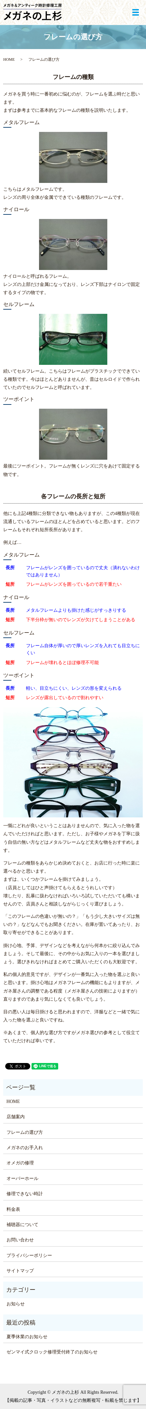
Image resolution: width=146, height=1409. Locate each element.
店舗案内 (16, 1116)
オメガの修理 (20, 1162)
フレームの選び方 (25, 1132)
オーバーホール (22, 1178)
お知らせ (16, 1303)
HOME (9, 59)
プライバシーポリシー (29, 1255)
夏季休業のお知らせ (27, 1336)
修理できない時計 (25, 1193)
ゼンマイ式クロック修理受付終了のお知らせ (52, 1352)
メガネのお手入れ (25, 1147)
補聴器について (22, 1224)
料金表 (13, 1209)
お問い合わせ (20, 1239)
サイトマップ (20, 1270)
